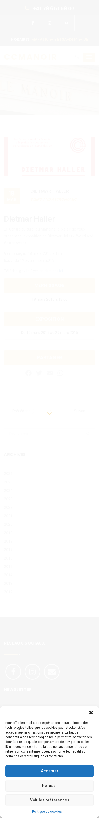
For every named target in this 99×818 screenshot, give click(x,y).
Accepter (49, 771)
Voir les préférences (49, 800)
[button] (91, 712)
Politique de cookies (47, 812)
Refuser (49, 785)
